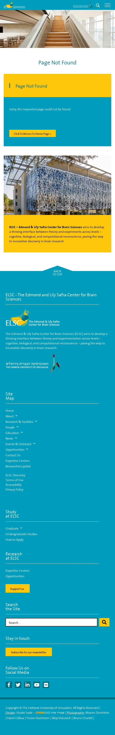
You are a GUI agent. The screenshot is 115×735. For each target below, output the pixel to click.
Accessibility (14, 484)
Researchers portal (18, 466)
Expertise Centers (17, 460)
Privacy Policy (14, 489)
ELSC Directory (15, 475)
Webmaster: (14, 722)
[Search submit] (104, 622)
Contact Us (13, 455)
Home (10, 410)
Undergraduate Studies (21, 533)
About (11, 416)
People (12, 427)
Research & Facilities (21, 421)
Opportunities (17, 449)
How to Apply (15, 539)
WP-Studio (30, 722)
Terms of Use (15, 479)
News (11, 438)
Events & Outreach (20, 443)
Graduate (14, 528)
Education (14, 432)
